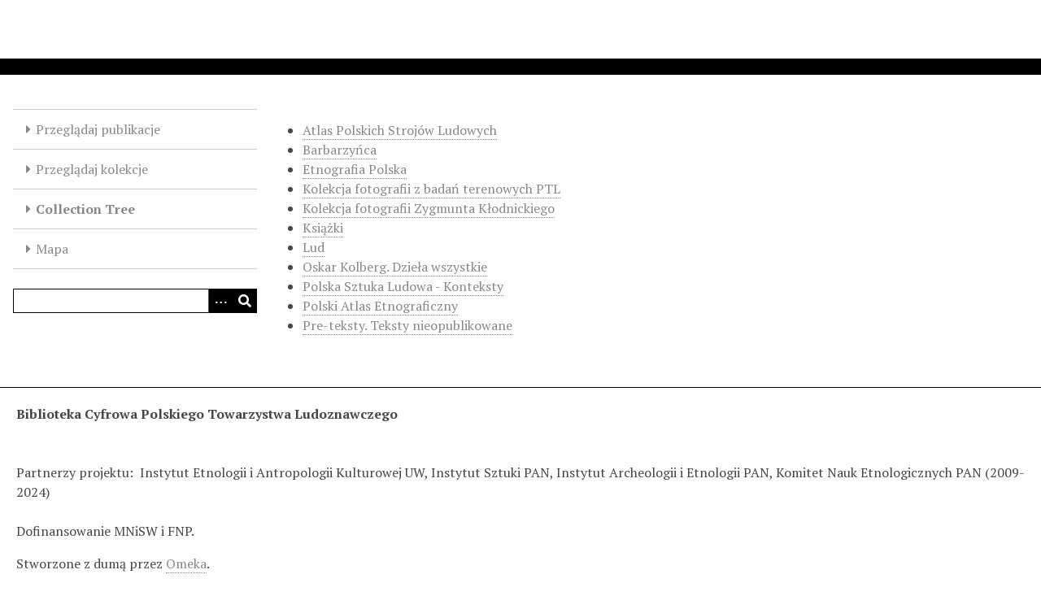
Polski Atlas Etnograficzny (380, 306)
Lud (313, 247)
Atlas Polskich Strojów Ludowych (400, 130)
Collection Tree (85, 209)
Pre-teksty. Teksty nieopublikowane (407, 325)
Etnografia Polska (355, 169)
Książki (323, 228)
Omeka (186, 563)
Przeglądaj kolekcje (92, 169)
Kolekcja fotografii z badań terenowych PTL (431, 189)
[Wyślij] (245, 301)
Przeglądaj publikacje (98, 129)
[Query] (135, 301)
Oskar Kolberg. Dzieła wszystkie (395, 267)
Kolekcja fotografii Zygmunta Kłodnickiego (429, 208)
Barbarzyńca (340, 150)
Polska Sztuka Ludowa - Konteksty (403, 286)
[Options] (220, 301)
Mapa (52, 249)
